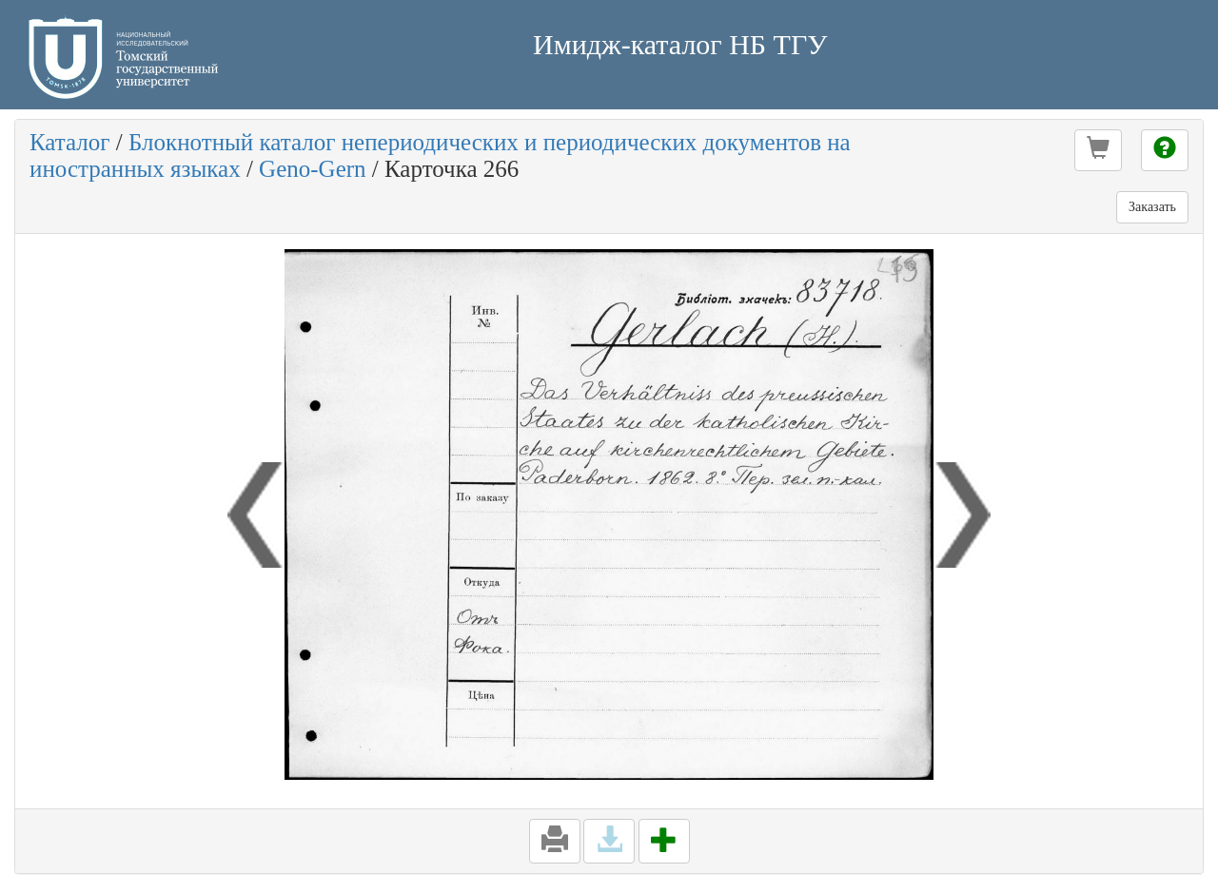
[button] (1098, 150)
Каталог (69, 142)
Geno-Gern (312, 169)
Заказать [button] (1152, 207)
